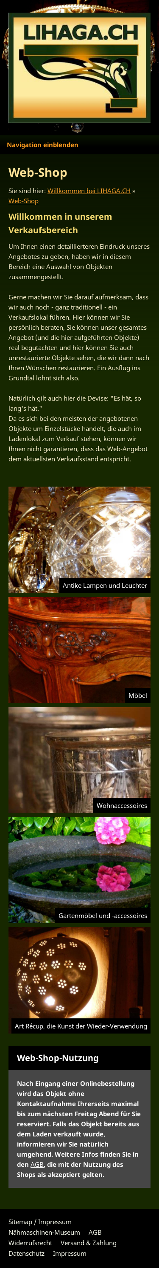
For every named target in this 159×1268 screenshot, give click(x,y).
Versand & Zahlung (89, 1242)
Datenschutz (26, 1253)
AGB (37, 1164)
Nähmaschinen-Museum (44, 1232)
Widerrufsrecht (30, 1242)
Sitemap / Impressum (40, 1221)
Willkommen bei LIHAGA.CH (89, 190)
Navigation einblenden (42, 144)
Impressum (69, 1253)
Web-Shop (23, 201)
